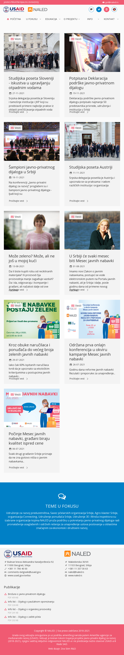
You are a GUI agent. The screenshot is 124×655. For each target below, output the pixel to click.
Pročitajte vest (19, 112)
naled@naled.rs (76, 572)
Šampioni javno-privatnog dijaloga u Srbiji (32, 169)
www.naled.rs (75, 575)
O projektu (70, 19)
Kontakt (109, 19)
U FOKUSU (31, 19)
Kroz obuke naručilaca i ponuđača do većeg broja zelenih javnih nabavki (31, 349)
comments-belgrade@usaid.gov (24, 572)
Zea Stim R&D (68, 648)
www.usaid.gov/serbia (19, 575)
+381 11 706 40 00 (17, 568)
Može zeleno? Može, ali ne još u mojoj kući (32, 258)
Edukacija (51, 19)
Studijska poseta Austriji (90, 167)
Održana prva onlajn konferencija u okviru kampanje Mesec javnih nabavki (90, 351)
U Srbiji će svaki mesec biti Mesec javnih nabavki (91, 258)
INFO (90, 19)
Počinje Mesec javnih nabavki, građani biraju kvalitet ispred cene (29, 438)
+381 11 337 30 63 (78, 568)
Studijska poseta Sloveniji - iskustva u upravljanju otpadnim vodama (31, 82)
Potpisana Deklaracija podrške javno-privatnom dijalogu (91, 82)
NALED (51, 630)
